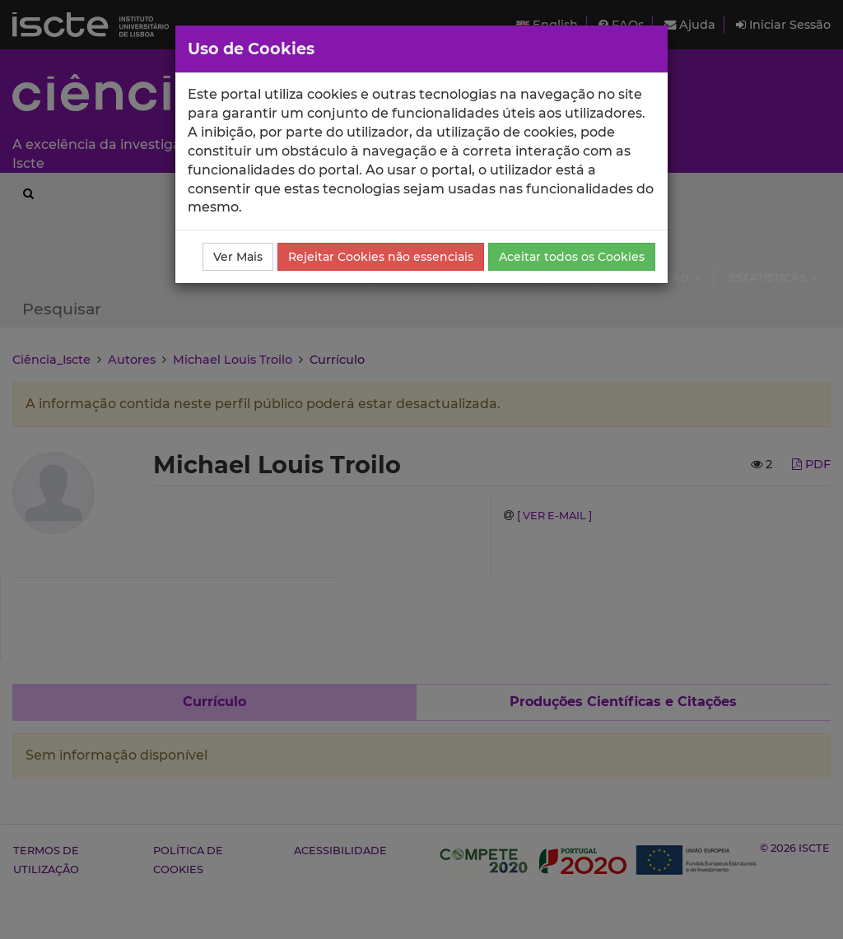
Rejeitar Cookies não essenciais (380, 256)
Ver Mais (238, 256)
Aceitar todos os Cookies (572, 256)
